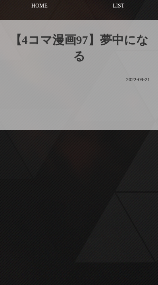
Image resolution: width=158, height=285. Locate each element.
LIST (119, 6)
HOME (39, 6)
